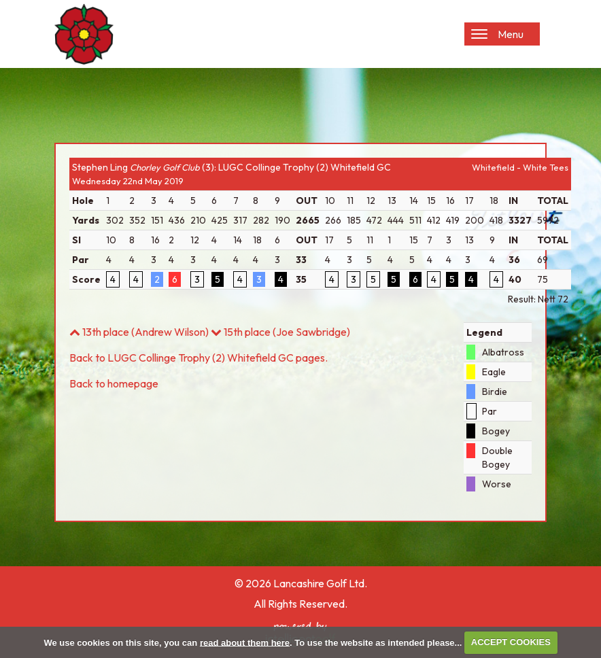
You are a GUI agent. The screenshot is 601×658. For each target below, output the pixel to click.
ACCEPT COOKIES (511, 642)
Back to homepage (113, 383)
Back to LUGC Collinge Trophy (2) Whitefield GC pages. (198, 357)
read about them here (245, 642)
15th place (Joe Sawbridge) (280, 332)
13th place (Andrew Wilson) (139, 332)
